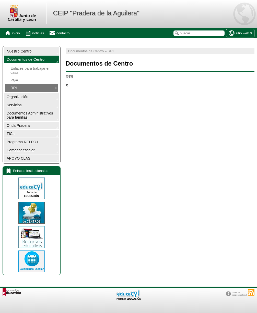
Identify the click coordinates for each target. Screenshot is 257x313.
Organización (17, 97)
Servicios (14, 105)
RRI (13, 88)
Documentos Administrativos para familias (30, 115)
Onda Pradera (18, 125)
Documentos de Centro (25, 59)
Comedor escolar (21, 150)
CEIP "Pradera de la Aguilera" (96, 13)
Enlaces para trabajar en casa (30, 70)
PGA (14, 80)
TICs (10, 134)
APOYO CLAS (18, 158)
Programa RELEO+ (22, 142)
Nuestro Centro (19, 51)
